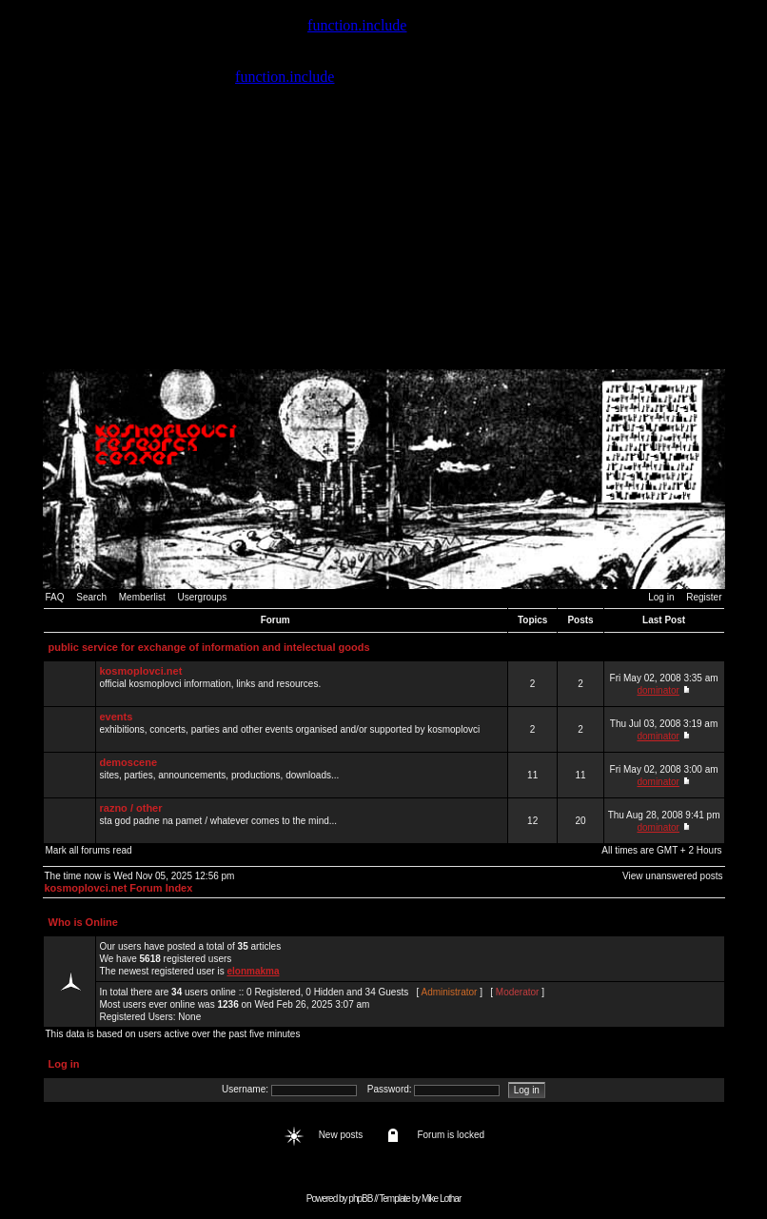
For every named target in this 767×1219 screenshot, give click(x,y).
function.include (356, 25)
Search (91, 597)
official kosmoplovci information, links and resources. (301, 683)
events (116, 716)
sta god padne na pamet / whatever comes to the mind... (301, 820)
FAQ (55, 597)
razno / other (131, 808)
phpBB (360, 1198)
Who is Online (83, 922)
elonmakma (252, 971)
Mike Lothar (441, 1198)
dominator (657, 690)
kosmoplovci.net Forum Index (119, 888)
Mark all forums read (89, 850)
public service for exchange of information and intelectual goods (209, 647)
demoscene (129, 762)
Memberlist (142, 597)
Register (703, 597)
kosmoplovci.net (141, 671)
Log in (661, 597)
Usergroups (201, 597)
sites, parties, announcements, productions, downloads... (301, 775)
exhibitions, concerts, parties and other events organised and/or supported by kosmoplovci (301, 729)
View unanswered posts (672, 876)
